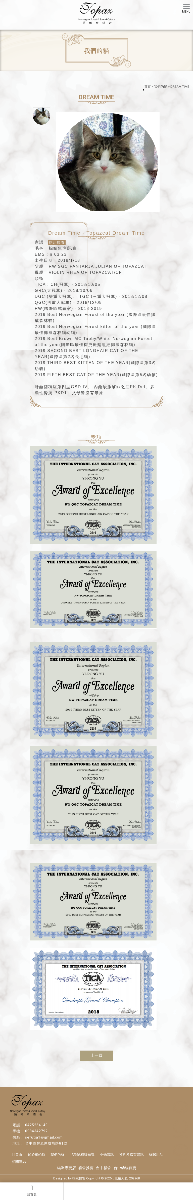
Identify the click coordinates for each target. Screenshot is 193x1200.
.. (113, 1178)
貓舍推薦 (85, 1168)
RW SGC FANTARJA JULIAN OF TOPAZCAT (98, 266)
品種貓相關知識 (82, 1155)
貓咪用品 (156, 1155)
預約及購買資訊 (131, 1155)
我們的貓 (160, 87)
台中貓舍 (103, 1168)
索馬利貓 (180, 1153)
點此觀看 (57, 242)
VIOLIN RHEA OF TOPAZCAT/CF (85, 272)
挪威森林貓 (180, 1129)
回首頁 (31, 1190)
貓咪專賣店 (66, 1168)
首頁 (147, 87)
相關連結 (19, 1162)
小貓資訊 (107, 1155)
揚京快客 (78, 1178)
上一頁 (96, 1055)
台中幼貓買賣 (125, 1168)
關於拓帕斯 (36, 1155)
